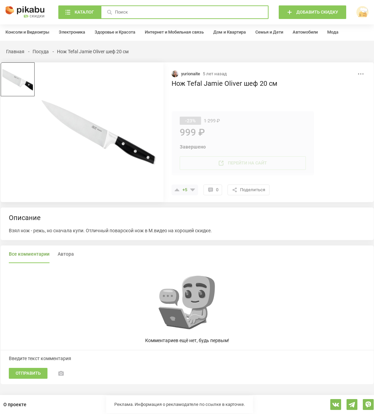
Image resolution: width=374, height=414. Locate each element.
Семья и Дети (269, 32)
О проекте (14, 404)
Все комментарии (29, 254)
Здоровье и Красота (115, 32)
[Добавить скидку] (312, 12)
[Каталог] (79, 12)
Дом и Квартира (229, 32)
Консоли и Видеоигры (27, 32)
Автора (66, 254)
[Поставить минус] (192, 189)
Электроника (72, 32)
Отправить (28, 373)
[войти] (362, 12)
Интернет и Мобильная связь (174, 32)
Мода (332, 32)
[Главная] (25, 12)
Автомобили (305, 32)
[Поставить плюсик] (177, 189)
